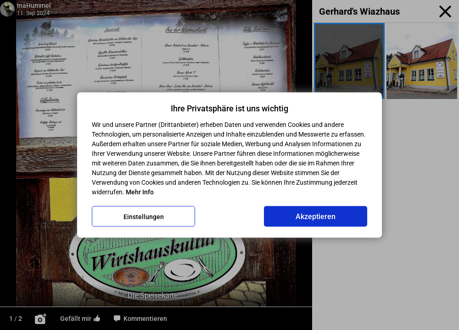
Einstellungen (143, 216)
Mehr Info (140, 192)
